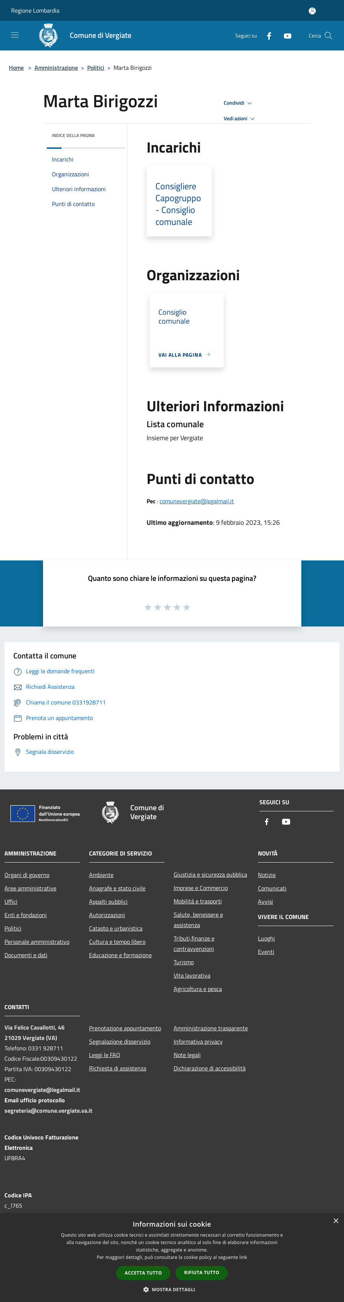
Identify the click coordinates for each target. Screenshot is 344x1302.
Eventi (266, 951)
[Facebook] (266, 35)
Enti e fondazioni (25, 914)
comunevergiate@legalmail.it (197, 501)
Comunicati (272, 888)
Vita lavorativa (192, 975)
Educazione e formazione (120, 955)
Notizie (267, 874)
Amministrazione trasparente (211, 1028)
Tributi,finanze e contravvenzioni (194, 943)
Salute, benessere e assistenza (198, 919)
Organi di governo (26, 874)
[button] (172, 1289)
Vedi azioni (240, 118)
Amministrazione (56, 67)
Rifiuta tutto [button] (201, 1272)
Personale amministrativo (36, 941)
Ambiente (101, 874)
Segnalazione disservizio (119, 1041)
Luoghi (266, 938)
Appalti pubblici (108, 901)
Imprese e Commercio (201, 887)
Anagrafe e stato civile (117, 888)
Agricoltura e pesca (198, 988)
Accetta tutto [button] (143, 1273)
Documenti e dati (25, 955)
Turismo (184, 962)
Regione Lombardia (35, 10)
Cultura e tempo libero (117, 941)
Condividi (239, 103)
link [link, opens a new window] (243, 1257)
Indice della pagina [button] (73, 135)
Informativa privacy (198, 1041)
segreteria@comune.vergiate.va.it (48, 1110)
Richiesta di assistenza (117, 1068)
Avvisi (265, 901)
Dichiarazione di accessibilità (210, 1068)
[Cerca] (328, 35)
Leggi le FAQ (104, 1054)
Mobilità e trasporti (198, 901)
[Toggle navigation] (14, 34)
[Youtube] (284, 35)
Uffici (10, 901)
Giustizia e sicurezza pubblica (210, 874)
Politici (95, 67)
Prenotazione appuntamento (125, 1028)
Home (16, 67)
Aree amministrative (30, 888)
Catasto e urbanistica (115, 928)
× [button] (335, 1221)
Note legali (187, 1054)
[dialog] (172, 1257)
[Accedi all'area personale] (312, 11)
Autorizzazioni (107, 914)
